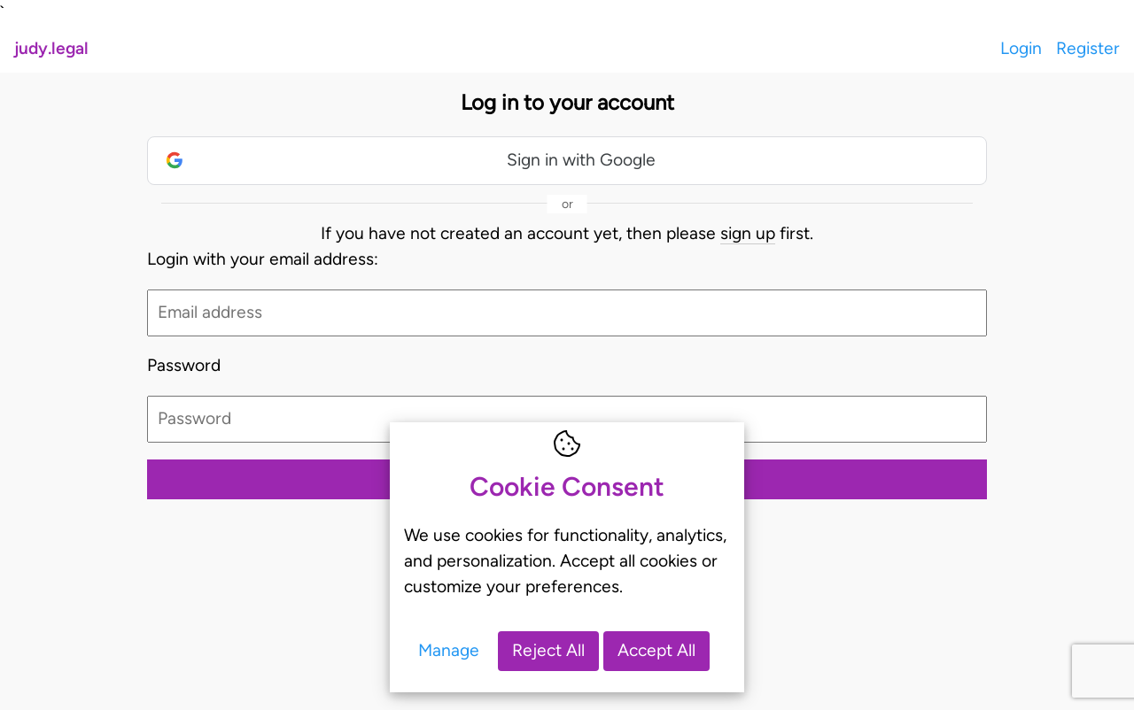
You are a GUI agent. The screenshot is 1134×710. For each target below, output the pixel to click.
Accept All (656, 650)
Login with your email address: (262, 259)
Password (184, 365)
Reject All (548, 650)
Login (1021, 48)
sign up (747, 233)
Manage (448, 650)
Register (1088, 48)
